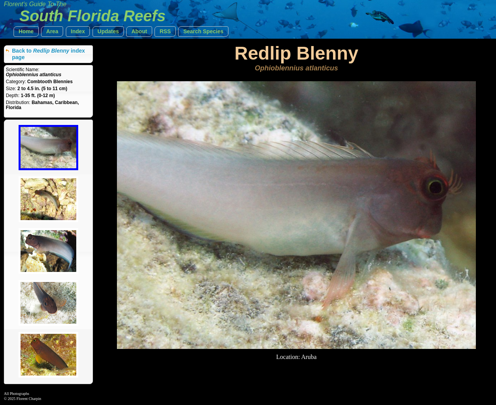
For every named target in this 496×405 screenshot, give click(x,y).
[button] (26, 31)
